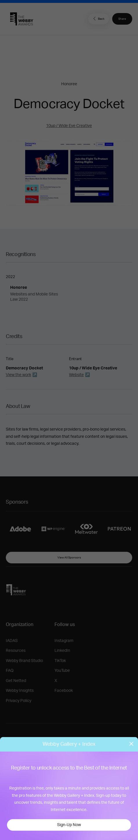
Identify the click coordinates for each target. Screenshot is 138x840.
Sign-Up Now (69, 825)
